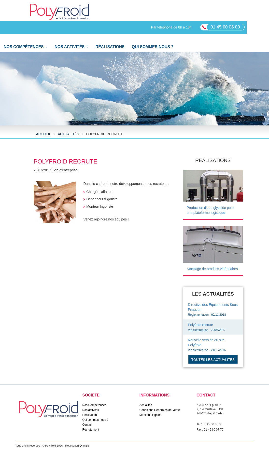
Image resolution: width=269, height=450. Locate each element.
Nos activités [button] (71, 47)
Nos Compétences (94, 405)
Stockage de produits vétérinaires (212, 269)
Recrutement (90, 429)
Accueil (43, 134)
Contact (87, 424)
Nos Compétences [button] (25, 47)
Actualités (68, 134)
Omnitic (84, 445)
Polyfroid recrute (200, 325)
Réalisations (110, 47)
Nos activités (90, 410)
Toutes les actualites (213, 360)
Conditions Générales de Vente (160, 410)
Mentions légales (150, 415)
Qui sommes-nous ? (153, 47)
